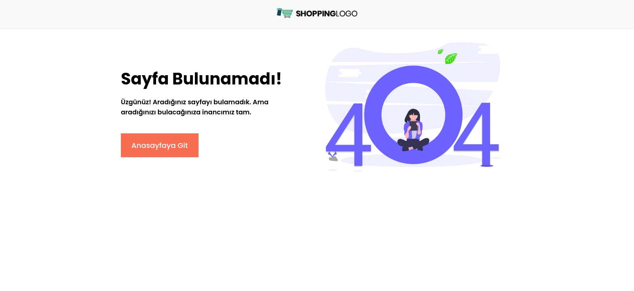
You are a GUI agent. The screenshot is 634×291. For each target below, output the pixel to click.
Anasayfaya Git (159, 145)
